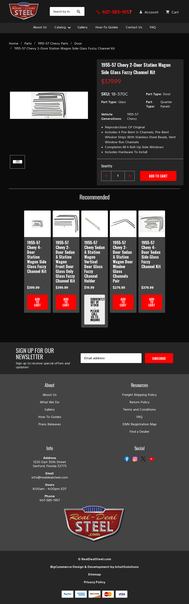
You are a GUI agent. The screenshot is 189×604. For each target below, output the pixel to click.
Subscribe (159, 358)
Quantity (106, 165)
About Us (40, 27)
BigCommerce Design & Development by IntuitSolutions (94, 567)
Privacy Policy (94, 582)
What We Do (49, 402)
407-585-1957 (49, 500)
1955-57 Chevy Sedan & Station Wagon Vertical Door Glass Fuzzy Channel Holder (94, 261)
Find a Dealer (139, 432)
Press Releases (49, 424)
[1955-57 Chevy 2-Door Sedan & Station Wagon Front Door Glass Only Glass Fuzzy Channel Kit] (66, 223)
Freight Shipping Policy (139, 395)
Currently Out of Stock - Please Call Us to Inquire (97, 309)
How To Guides (49, 417)
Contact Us (134, 27)
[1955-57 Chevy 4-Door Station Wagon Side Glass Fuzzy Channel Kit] (37, 223)
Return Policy (139, 402)
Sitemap (94, 574)
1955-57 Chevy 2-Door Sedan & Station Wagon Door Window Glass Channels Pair (123, 261)
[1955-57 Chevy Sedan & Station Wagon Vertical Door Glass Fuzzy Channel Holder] (94, 223)
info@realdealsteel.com (50, 477)
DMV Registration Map (139, 424)
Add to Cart (37, 302)
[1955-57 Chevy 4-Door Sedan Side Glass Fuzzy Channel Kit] (151, 223)
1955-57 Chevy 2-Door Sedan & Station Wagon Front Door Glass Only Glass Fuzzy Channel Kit (65, 261)
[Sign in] (148, 12)
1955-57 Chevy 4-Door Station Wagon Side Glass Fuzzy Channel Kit (36, 256)
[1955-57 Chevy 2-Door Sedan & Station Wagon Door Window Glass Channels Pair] (123, 223)
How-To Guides (106, 27)
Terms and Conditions (139, 409)
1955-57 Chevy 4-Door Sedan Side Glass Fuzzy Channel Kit (151, 254)
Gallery (82, 27)
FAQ (153, 27)
